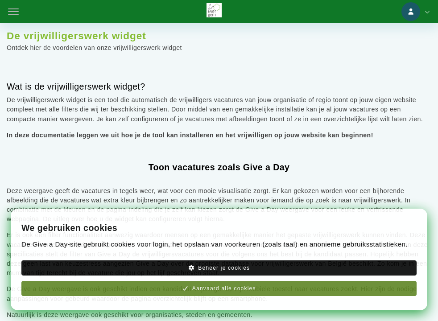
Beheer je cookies (219, 268)
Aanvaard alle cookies (219, 288)
